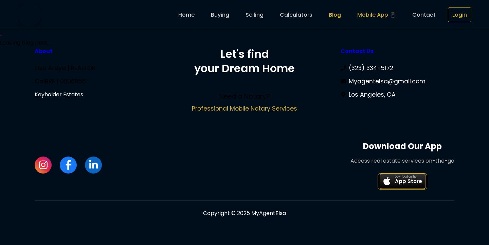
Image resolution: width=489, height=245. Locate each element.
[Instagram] (43, 165)
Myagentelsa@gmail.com (387, 81)
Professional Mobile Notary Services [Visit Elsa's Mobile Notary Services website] (244, 108)
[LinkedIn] (93, 165)
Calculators (296, 15)
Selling (255, 15)
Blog (335, 15)
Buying (220, 15)
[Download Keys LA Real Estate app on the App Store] (402, 181)
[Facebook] (68, 165)
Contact (424, 15)
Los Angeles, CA (372, 95)
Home (186, 15)
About (44, 51)
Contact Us (357, 51)
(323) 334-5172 (371, 68)
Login (459, 15)
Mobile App (372, 15)
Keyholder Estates (59, 94)
